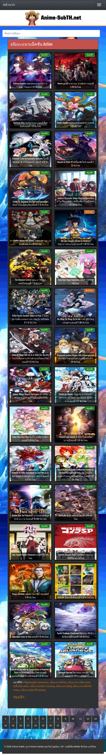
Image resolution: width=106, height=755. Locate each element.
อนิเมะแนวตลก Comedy (42, 686)
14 (5, 725)
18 (35, 725)
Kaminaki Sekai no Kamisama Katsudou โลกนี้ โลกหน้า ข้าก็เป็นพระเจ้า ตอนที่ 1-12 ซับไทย (30, 162)
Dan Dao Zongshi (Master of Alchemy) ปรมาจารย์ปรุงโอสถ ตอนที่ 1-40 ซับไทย (76, 242)
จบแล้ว (18, 697)
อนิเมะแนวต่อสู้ (63, 686)
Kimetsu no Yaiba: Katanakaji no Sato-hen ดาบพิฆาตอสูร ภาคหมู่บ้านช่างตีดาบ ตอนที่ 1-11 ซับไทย (30, 476)
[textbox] (51, 33)
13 (95, 719)
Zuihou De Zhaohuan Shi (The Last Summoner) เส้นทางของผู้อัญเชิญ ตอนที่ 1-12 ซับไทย (30, 203)
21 (58, 725)
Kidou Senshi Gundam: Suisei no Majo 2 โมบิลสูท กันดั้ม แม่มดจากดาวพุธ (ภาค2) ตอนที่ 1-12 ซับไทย (30, 319)
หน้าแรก (9, 5)
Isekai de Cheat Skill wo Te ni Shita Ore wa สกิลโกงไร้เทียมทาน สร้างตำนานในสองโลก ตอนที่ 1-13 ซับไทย (30, 358)
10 (73, 719)
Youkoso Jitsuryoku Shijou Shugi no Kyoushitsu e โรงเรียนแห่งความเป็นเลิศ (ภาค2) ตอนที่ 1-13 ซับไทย (75, 201)
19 (43, 725)
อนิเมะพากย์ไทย (58, 682)
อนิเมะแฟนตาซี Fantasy (33, 690)
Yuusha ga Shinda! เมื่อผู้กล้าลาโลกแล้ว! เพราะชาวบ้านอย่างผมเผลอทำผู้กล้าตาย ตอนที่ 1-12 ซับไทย (75, 397)
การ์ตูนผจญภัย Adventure (35, 682)
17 (28, 725)
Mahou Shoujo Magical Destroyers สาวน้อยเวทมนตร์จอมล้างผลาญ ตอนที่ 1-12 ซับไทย (30, 397)
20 (50, 725)
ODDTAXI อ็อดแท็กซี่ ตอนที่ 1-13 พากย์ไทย (75, 597)
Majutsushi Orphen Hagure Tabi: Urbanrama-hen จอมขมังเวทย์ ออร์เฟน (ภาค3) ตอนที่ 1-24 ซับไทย (75, 358)
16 (20, 725)
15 (13, 725)
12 (88, 719)
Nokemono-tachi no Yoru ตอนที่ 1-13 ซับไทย (30, 636)
